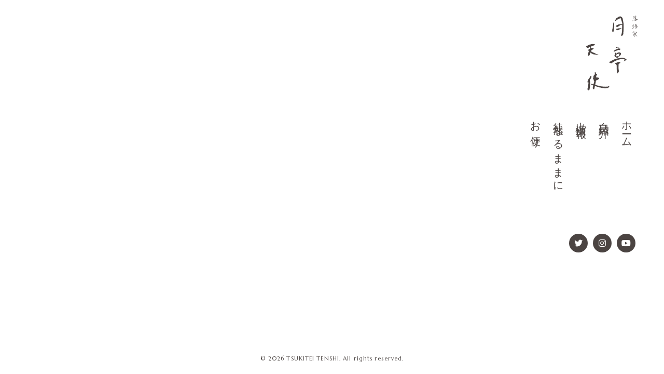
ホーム (626, 129)
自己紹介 (604, 118)
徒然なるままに (558, 151)
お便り (535, 129)
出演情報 (581, 118)
